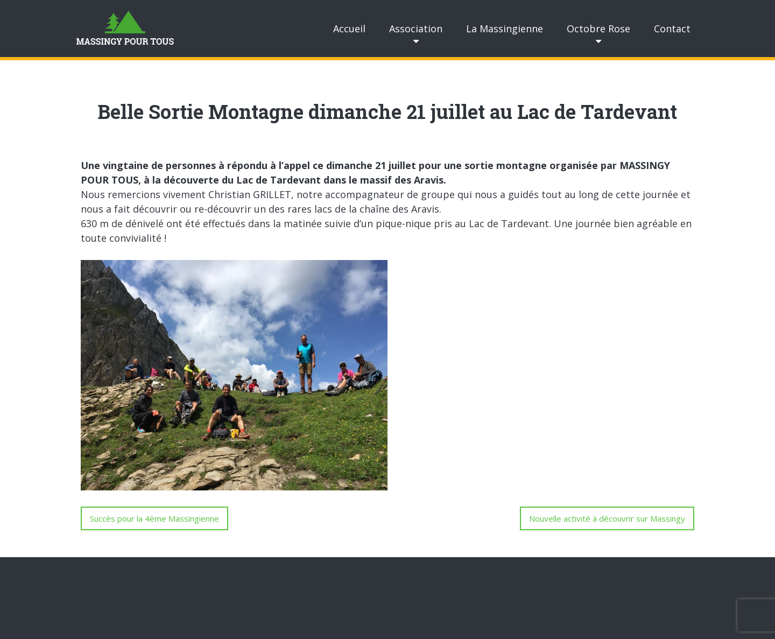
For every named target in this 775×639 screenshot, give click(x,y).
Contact (672, 28)
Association (415, 28)
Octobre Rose (598, 28)
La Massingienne (504, 28)
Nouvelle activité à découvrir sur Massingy (607, 518)
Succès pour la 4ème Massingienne (154, 518)
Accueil (349, 28)
